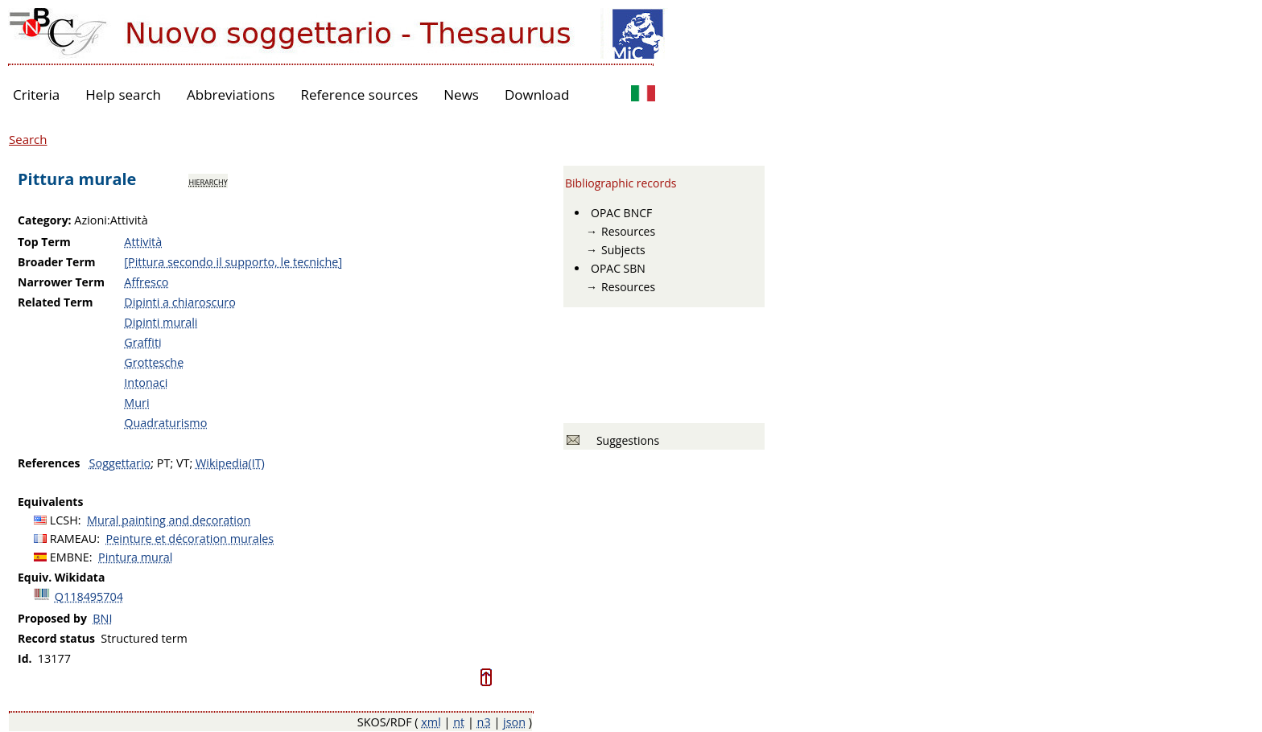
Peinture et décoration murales (190, 538)
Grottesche (154, 362)
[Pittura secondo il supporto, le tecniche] (233, 261)
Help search (123, 94)
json (514, 722)
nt (458, 722)
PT (164, 463)
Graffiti (142, 342)
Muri (136, 402)
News (461, 94)
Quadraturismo (165, 422)
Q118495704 (89, 596)
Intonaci (145, 382)
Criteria (36, 94)
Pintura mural (135, 557)
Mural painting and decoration (168, 520)
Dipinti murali (160, 322)
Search (28, 139)
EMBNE (69, 557)
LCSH (64, 520)
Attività (143, 241)
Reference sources (359, 94)
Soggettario (120, 463)
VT (183, 463)
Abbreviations (230, 94)
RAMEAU (73, 538)
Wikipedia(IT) (230, 463)
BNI (102, 618)
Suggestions (625, 440)
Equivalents (50, 501)
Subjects (623, 249)
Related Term (55, 302)
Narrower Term (61, 282)
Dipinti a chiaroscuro (180, 302)
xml (431, 722)
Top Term (44, 241)
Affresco (146, 282)
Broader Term (57, 261)
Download (537, 94)
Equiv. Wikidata (61, 577)
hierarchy (207, 181)
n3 (484, 722)
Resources (628, 231)
